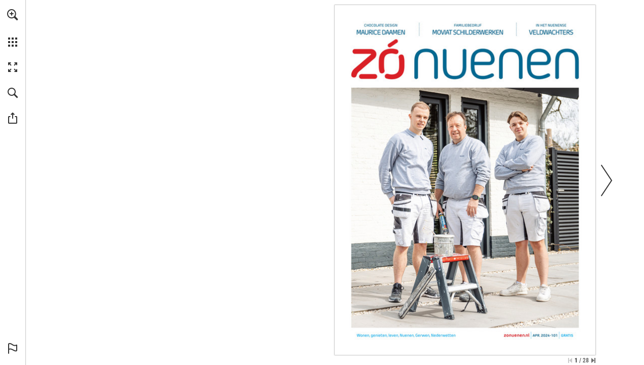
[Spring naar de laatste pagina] (593, 360)
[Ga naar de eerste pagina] (570, 360)
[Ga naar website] (517, 335)
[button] (12, 14)
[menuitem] (12, 27)
